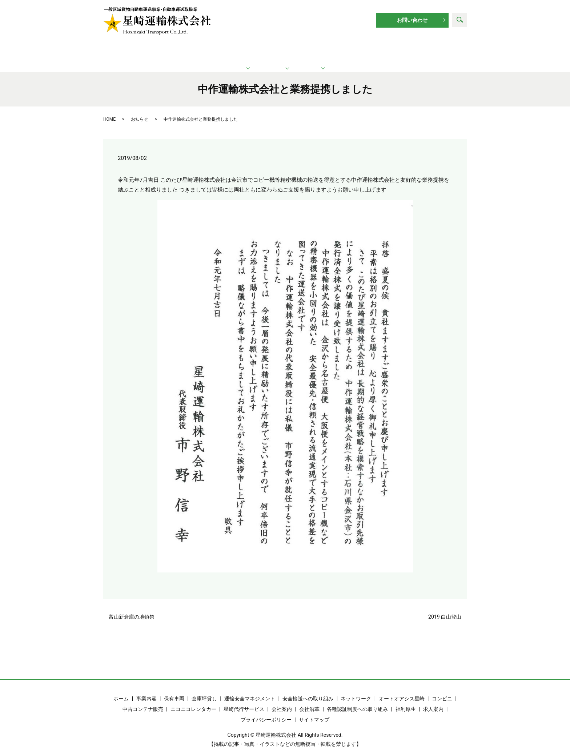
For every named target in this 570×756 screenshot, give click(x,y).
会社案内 (282, 701)
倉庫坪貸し (204, 690)
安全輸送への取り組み (307, 690)
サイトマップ (314, 712)
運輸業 (208, 51)
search (459, 20)
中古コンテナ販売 (143, 701)
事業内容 (146, 690)
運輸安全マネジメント (249, 690)
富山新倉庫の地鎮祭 (131, 609)
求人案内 (428, 51)
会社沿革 (309, 701)
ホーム (139, 51)
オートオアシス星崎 (402, 690)
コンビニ (442, 690)
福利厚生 (406, 701)
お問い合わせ (412, 20)
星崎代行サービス (244, 701)
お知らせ (139, 111)
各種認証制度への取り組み (357, 701)
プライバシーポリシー (266, 712)
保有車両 (174, 690)
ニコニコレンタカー (193, 701)
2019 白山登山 (444, 609)
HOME (109, 111)
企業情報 (360, 51)
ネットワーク (286, 51)
